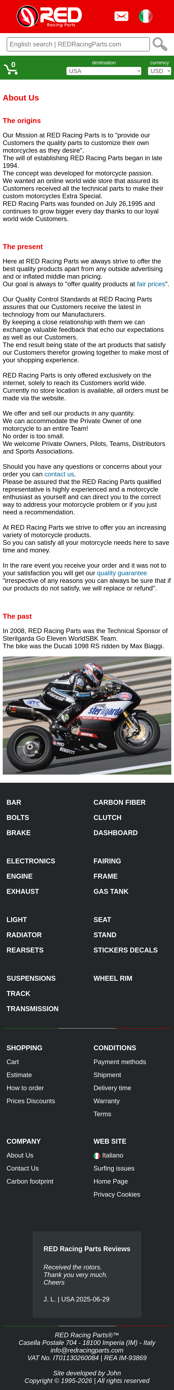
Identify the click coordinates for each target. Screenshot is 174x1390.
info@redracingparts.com (87, 1350)
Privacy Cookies (117, 1194)
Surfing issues (114, 1168)
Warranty (107, 1101)
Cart (13, 1061)
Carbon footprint (30, 1181)
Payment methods (120, 1061)
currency (159, 62)
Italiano (112, 1155)
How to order (25, 1088)
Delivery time (112, 1088)
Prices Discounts (31, 1101)
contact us (59, 474)
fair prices (151, 284)
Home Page (111, 1181)
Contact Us (23, 1168)
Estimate (19, 1074)
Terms (102, 1114)
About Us (20, 1155)
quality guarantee (122, 573)
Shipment (107, 1074)
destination (104, 62)
